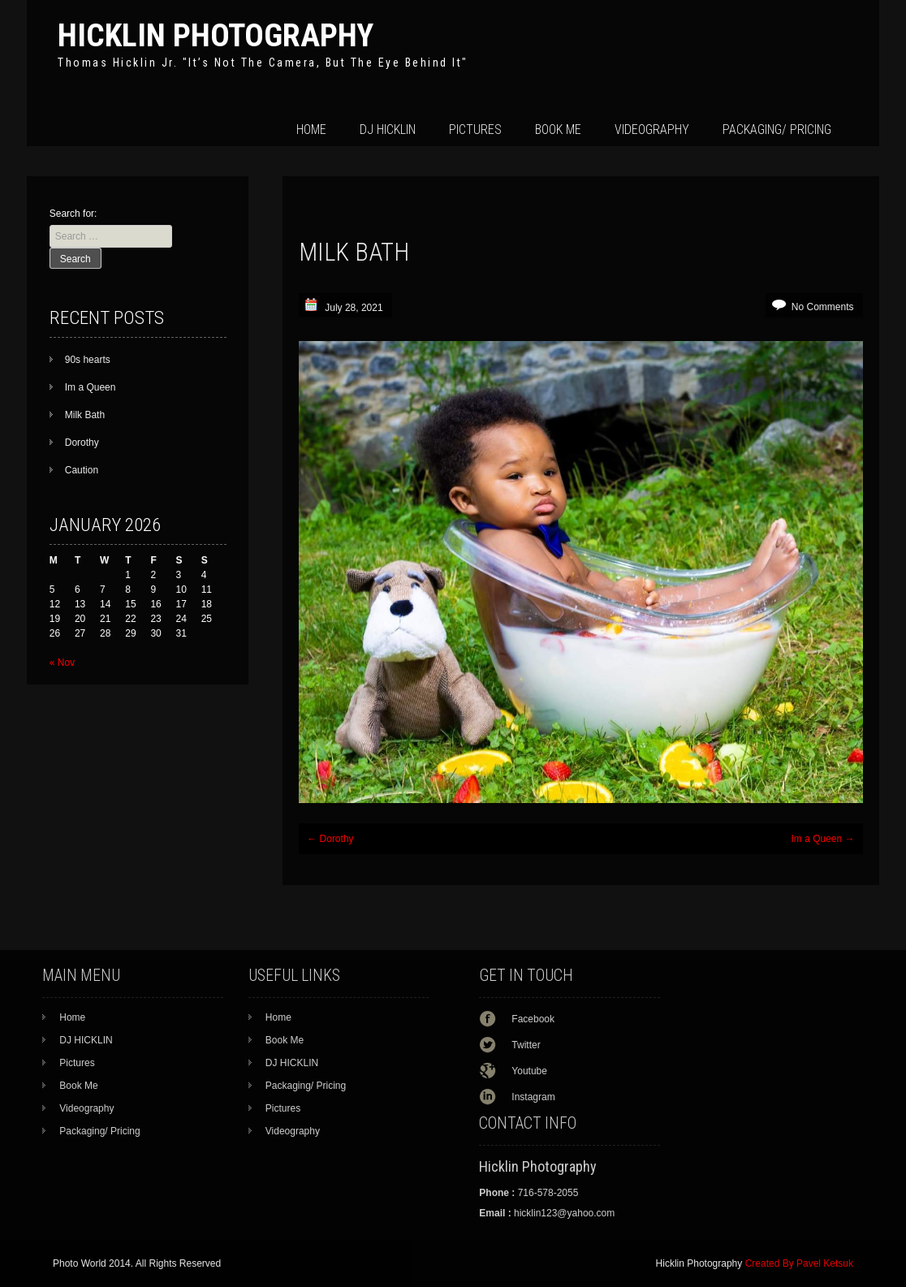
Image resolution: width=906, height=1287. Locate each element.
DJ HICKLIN (388, 129)
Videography (652, 129)
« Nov (62, 662)
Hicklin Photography (215, 35)
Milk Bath (85, 415)
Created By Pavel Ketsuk (799, 1263)
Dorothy (330, 838)
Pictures (475, 129)
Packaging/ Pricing (777, 129)
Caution (81, 470)
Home (311, 129)
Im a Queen (822, 838)
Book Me (558, 129)
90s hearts (87, 359)
